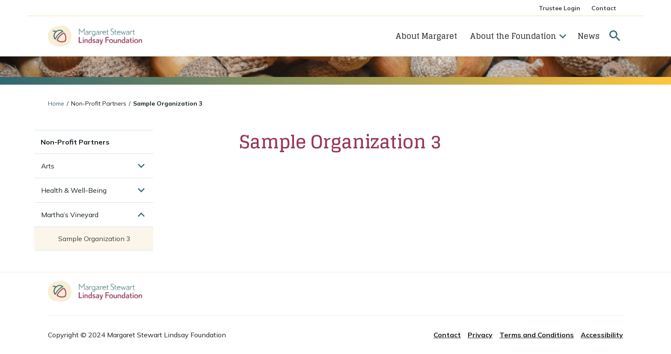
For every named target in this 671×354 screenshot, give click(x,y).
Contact (603, 8)
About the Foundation (518, 36)
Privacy (480, 334)
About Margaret (426, 36)
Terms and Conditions (536, 334)
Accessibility (602, 334)
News (589, 36)
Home (56, 103)
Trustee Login (559, 8)
